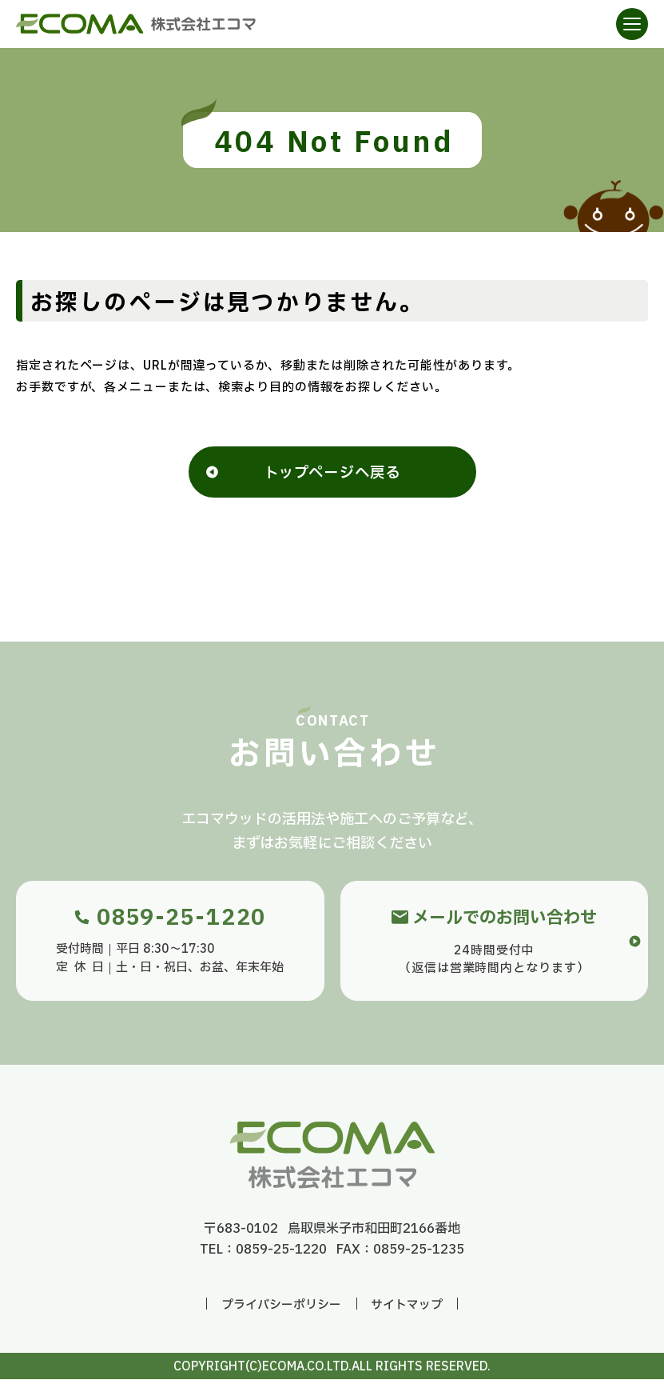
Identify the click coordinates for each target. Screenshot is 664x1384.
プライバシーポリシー (281, 1310)
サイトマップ (407, 1310)
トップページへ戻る (332, 476)
